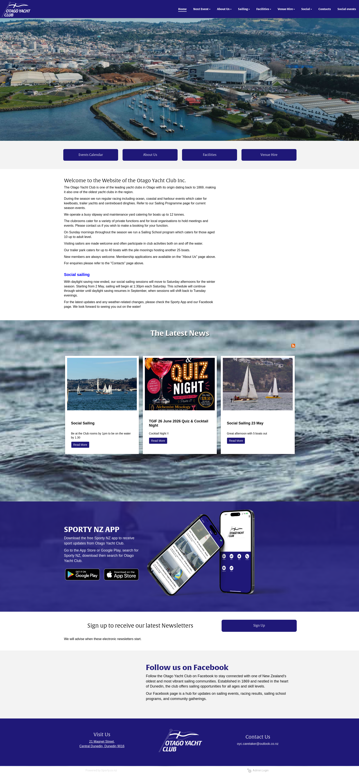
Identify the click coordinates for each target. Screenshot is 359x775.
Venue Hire (269, 155)
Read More (80, 444)
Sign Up (259, 626)
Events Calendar (91, 155)
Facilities (209, 155)
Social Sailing (83, 423)
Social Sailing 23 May (245, 423)
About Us (150, 155)
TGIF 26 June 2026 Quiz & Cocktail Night (178, 423)
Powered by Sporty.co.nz (101, 770)
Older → (180, 461)
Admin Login (258, 770)
